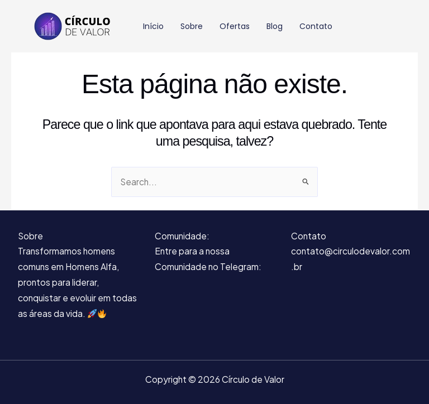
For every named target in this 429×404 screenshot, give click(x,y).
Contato (315, 26)
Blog (274, 26)
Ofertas (235, 26)
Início (153, 26)
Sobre (191, 26)
